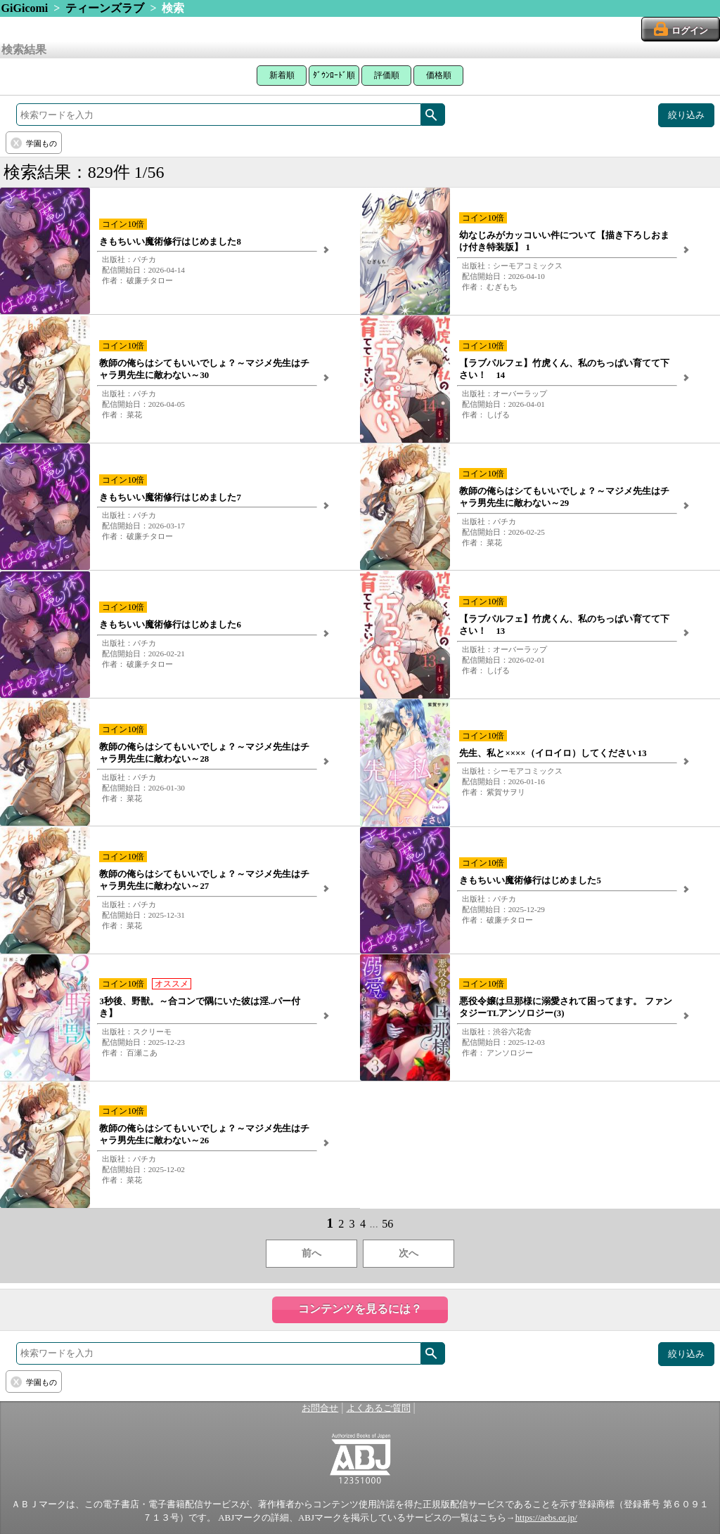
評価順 (386, 75)
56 (387, 1224)
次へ (408, 1253)
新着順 (282, 75)
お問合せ (320, 1408)
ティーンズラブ (104, 8)
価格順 (438, 75)
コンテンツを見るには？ (360, 1309)
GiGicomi (25, 8)
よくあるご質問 (379, 1408)
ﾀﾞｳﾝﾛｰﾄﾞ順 (334, 75)
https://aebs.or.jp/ (546, 1518)
